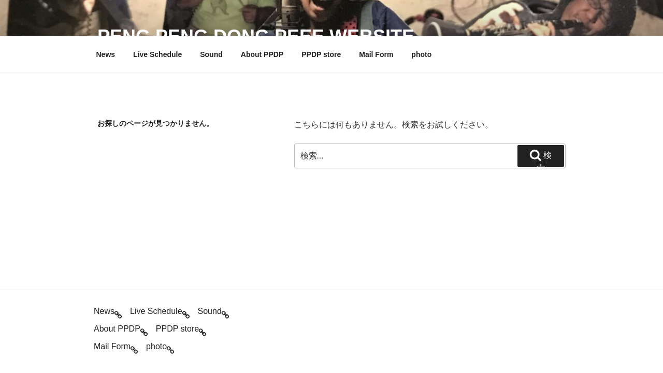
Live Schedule (157, 54)
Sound (211, 54)
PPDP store (321, 54)
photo (421, 54)
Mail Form (376, 54)
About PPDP (262, 54)
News (106, 54)
